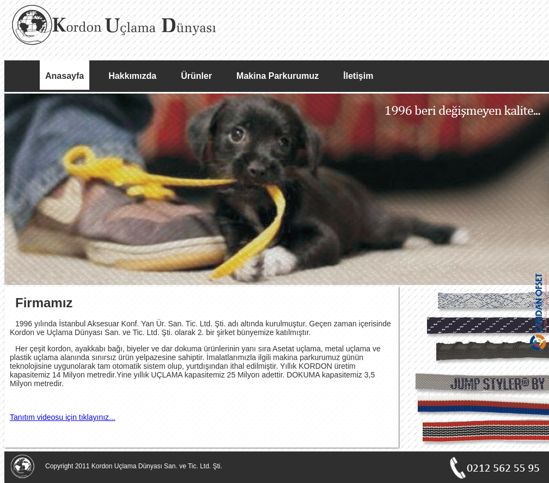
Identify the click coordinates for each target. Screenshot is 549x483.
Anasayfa (64, 76)
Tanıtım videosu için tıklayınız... (62, 417)
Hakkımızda (132, 76)
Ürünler (196, 76)
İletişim (358, 76)
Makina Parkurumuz (277, 76)
